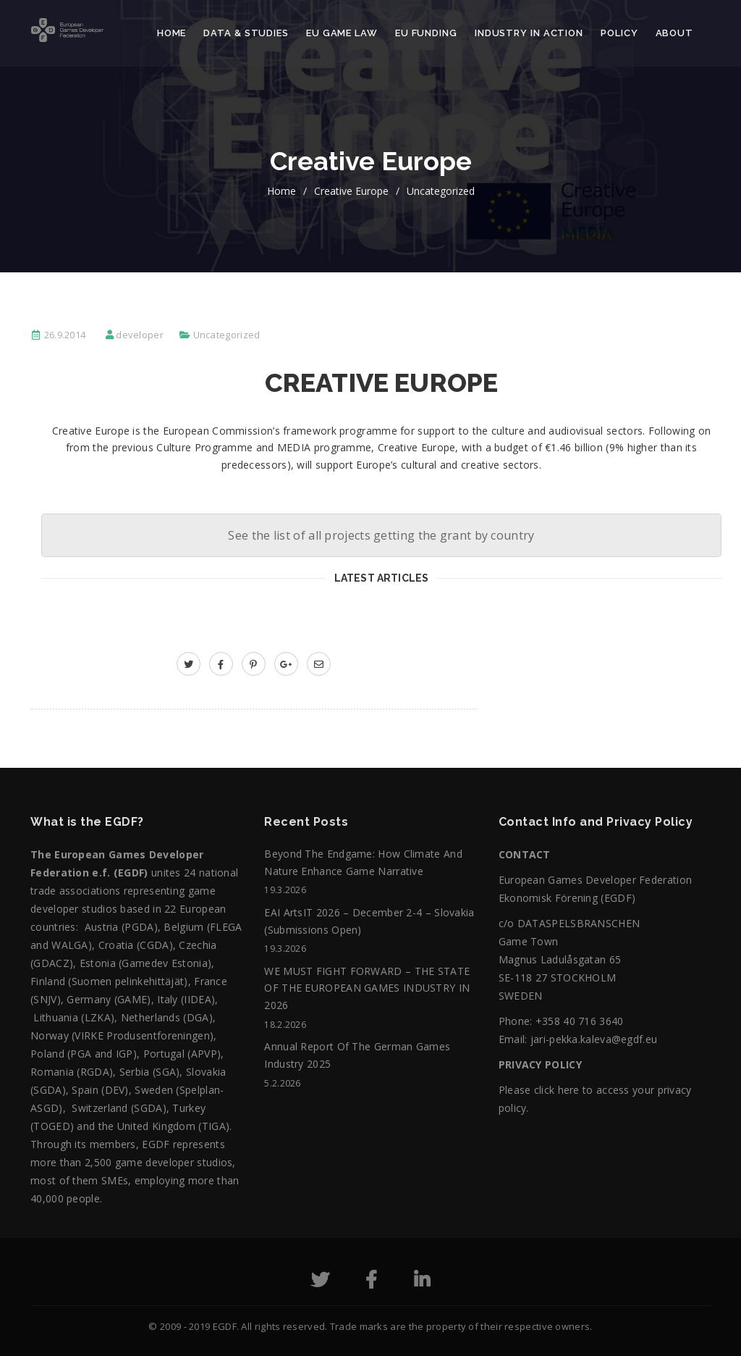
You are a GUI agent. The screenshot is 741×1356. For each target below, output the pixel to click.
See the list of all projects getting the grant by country (381, 535)
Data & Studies (246, 33)
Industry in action (529, 33)
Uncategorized (441, 191)
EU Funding (426, 33)
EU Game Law (342, 33)
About (675, 33)
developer (140, 334)
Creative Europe (351, 191)
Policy (619, 33)
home (281, 191)
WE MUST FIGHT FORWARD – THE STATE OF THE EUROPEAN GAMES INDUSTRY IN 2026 (367, 988)
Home (172, 33)
